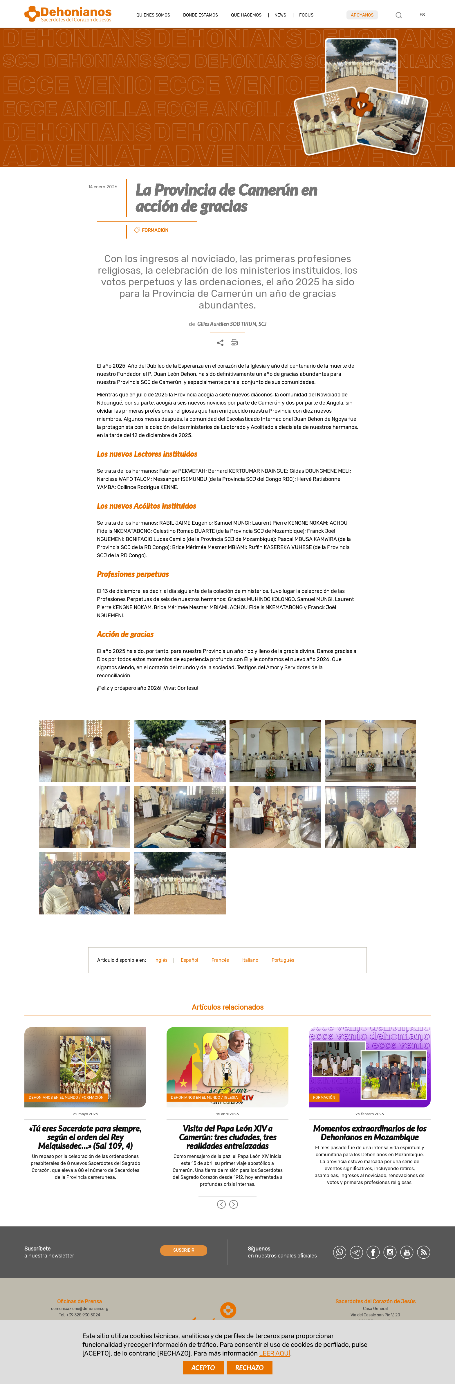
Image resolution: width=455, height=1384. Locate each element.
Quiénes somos (153, 15)
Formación (155, 230)
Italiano (250, 960)
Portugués (283, 960)
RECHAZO (249, 1368)
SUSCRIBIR (183, 1250)
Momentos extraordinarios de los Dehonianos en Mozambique (369, 1132)
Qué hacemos (246, 15)
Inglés (160, 960)
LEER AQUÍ (274, 1353)
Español (189, 960)
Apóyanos (362, 15)
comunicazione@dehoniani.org (79, 1308)
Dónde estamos (200, 15)
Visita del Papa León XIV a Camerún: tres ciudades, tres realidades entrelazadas (227, 1137)
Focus (306, 15)
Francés (220, 960)
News (280, 15)
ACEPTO (203, 1368)
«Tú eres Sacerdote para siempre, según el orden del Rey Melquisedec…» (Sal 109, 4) (85, 1137)
